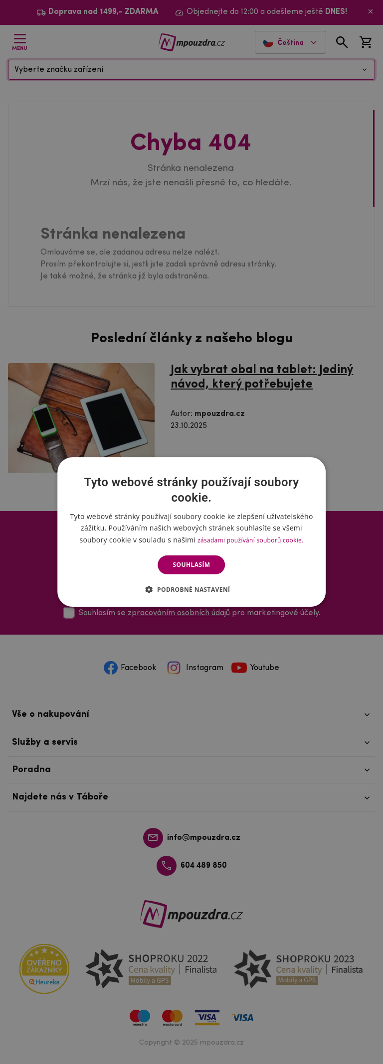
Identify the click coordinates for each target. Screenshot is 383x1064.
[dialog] (191, 532)
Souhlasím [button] (191, 564)
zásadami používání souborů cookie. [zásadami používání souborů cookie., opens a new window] (250, 540)
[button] (191, 589)
